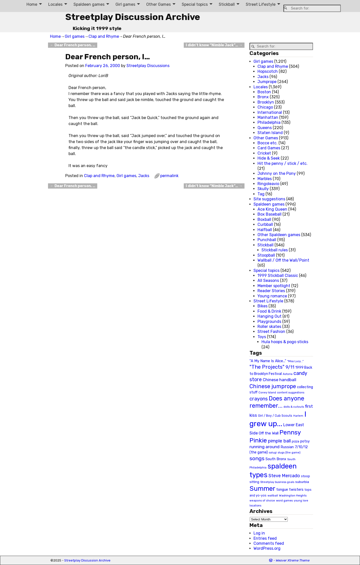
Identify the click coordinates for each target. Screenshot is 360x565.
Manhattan (268, 117)
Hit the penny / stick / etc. (283, 163)
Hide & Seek (269, 158)
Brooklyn (266, 102)
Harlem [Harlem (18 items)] (298, 415)
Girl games (125, 4)
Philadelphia (269, 122)
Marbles (265, 178)
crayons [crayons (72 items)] (259, 399)
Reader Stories (271, 290)
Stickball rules (275, 250)
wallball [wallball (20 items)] (273, 495)
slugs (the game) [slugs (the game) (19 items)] (289, 452)
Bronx (263, 97)
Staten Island (270, 132)
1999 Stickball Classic (278, 275)
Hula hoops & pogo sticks (285, 341)
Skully (263, 188)
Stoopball (266, 255)
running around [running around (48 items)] (265, 446)
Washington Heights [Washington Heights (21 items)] (292, 495)
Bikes (263, 306)
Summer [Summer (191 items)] (262, 488)
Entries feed (265, 538)
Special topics (195, 4)
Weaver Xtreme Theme (293, 560)
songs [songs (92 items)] (257, 458)
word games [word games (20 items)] (284, 500)
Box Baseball (270, 214)
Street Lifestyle (261, 4)
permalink (169, 175)
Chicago (265, 107)
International (270, 112)
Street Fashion (271, 331)
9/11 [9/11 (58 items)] (290, 367)
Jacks (143, 175)
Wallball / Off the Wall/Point (283, 260)
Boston (264, 92)
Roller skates (269, 326)
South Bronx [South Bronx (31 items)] (276, 459)
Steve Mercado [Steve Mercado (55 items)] (284, 475)
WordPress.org (267, 548)
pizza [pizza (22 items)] (295, 441)
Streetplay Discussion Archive (132, 17)
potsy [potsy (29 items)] (305, 441)
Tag (261, 194)
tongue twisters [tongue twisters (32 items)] (290, 489)
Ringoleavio (268, 183)
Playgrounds (269, 321)
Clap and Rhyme (103, 36)
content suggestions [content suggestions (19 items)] (290, 392)
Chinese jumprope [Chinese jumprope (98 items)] (273, 386)
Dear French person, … (72, 45)
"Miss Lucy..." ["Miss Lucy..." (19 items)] (295, 361)
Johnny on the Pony (277, 173)
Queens (265, 127)
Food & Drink (269, 311)
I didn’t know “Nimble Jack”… (214, 45)
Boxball (264, 219)
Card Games (269, 148)
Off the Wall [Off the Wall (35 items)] (268, 433)
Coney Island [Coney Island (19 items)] (267, 392)
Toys (262, 336)
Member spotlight (274, 285)
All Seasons (268, 280)
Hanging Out (270, 316)
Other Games (158, 4)
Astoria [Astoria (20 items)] (287, 374)
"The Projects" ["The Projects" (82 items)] (267, 367)
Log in (259, 533)
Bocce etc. (268, 143)
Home (31, 4)
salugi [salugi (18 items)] (273, 452)
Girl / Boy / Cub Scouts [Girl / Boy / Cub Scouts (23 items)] (275, 415)
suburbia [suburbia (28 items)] (302, 482)
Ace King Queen (272, 209)
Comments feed (269, 543)
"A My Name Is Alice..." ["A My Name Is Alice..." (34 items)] (268, 361)
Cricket (264, 153)
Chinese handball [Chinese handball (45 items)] (279, 379)
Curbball (265, 224)
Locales (55, 4)
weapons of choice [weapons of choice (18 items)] (262, 500)
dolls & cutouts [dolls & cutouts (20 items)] (294, 406)
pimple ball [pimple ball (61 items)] (279, 441)
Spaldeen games (89, 4)
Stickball (227, 4)
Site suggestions (269, 199)
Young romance (272, 296)
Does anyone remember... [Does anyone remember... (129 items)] (277, 402)
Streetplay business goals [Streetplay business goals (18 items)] (277, 482)
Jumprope (267, 81)
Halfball (265, 229)
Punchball (267, 239)
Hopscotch (268, 71)
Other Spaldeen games (279, 234)
